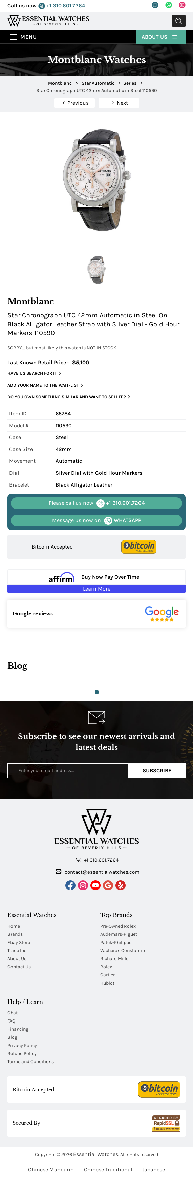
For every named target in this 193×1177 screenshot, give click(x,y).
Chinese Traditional (108, 1169)
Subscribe (157, 770)
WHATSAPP (96, 520)
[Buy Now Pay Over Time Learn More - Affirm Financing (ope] (96, 581)
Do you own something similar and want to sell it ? (68, 397)
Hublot (107, 983)
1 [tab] (97, 692)
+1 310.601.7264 (61, 5)
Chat (12, 1013)
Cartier (107, 975)
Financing (17, 1029)
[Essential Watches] (48, 20)
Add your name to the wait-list (45, 385)
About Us (160, 36)
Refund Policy (22, 1053)
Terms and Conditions (30, 1062)
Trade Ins (16, 950)
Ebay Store (18, 942)
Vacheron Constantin (122, 950)
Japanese (153, 1169)
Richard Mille (114, 959)
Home (13, 926)
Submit (179, 21)
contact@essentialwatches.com (98, 871)
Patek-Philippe (115, 942)
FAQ (11, 1021)
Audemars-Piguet (118, 934)
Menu (28, 37)
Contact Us (19, 967)
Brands (15, 934)
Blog (12, 1037)
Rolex (106, 967)
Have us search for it (34, 373)
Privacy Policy (22, 1045)
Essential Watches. (96, 1154)
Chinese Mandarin (51, 1169)
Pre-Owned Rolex (118, 926)
